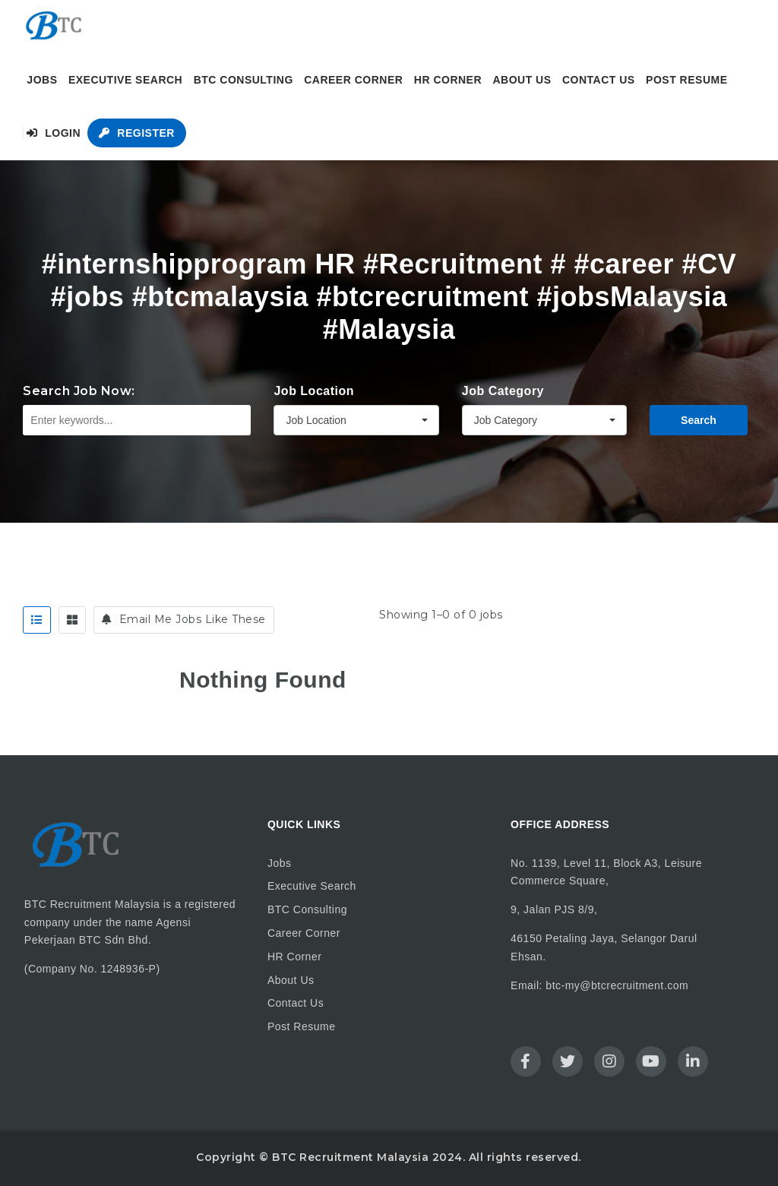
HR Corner (448, 80)
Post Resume (686, 80)
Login (54, 133)
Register (136, 133)
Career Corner (353, 80)
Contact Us (598, 80)
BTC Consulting (243, 80)
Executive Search (125, 80)
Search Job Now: (79, 391)
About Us (521, 80)
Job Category (503, 390)
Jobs (42, 80)
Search (698, 420)
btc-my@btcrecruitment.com (617, 985)
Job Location (314, 390)
